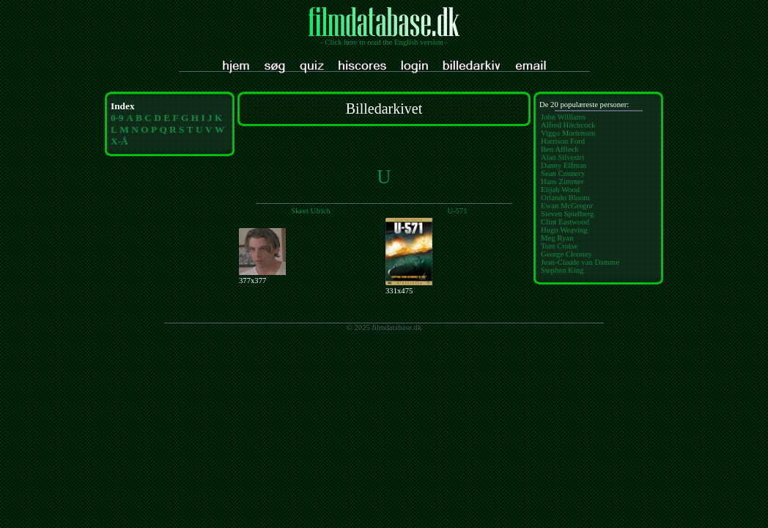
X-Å (119, 141)
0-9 (117, 117)
